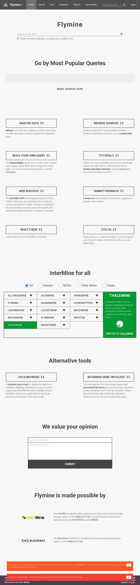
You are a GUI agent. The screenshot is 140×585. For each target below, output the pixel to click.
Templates (63, 4)
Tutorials (106, 155)
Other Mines (87, 285)
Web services (29, 191)
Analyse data (29, 123)
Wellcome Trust (82, 516)
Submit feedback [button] (106, 191)
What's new (28, 229)
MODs (65, 285)
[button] (13, 5)
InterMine (62, 513)
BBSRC (94, 520)
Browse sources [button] (106, 123)
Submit (70, 464)
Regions (77, 4)
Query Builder (91, 4)
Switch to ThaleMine (119, 333)
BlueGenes (63, 538)
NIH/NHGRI (77, 520)
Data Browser (28, 377)
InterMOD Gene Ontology (106, 377)
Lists (52, 4)
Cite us (106, 229)
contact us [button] (124, 169)
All (29, 285)
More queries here (70, 89)
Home (31, 4)
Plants (109, 285)
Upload (42, 4)
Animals (45, 285)
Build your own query (29, 155)
